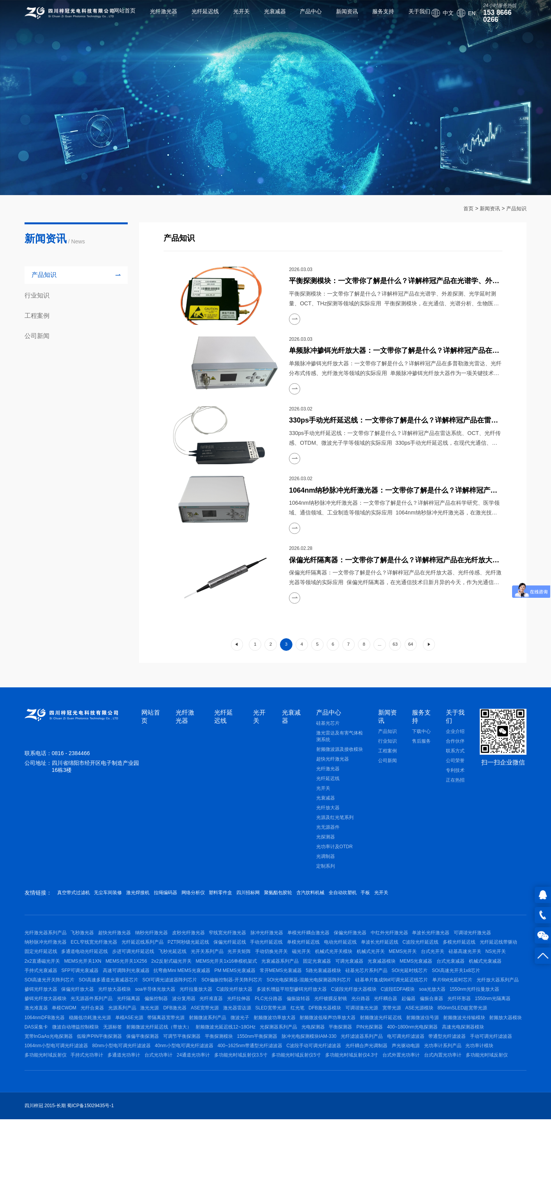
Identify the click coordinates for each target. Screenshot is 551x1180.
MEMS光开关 (121, 980)
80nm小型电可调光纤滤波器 (383, 1104)
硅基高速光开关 (192, 980)
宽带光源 (488, 1054)
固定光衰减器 (84, 992)
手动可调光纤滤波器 (252, 1104)
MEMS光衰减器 (196, 992)
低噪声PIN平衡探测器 (313, 1091)
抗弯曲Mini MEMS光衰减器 (470, 992)
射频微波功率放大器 (396, 1067)
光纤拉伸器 (214, 1042)
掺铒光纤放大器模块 (449, 1030)
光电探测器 (36, 1091)
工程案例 (387, 760)
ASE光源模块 (39, 1067)
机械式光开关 (84, 980)
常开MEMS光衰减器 (95, 1005)
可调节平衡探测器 (404, 1091)
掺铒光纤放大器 (384, 1017)
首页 (464, 208)
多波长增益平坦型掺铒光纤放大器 (194, 1030)
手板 (454, 901)
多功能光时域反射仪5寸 (153, 1129)
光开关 (232, 17)
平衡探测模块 (445, 1091)
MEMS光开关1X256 (357, 980)
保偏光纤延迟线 (293, 955)
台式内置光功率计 (312, 1129)
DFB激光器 (241, 1054)
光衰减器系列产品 (43, 992)
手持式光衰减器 (315, 992)
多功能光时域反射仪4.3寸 (212, 1129)
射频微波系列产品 (320, 1067)
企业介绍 (455, 740)
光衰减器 (265, 17)
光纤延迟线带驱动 (129, 968)
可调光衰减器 (121, 992)
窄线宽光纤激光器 (249, 943)
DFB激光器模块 (413, 1054)
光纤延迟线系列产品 (197, 955)
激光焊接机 (159, 901)
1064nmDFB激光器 (140, 1067)
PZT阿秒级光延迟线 (247, 955)
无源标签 (305, 1079)
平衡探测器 (68, 1091)
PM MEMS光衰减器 (45, 1005)
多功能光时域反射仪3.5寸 (93, 1129)
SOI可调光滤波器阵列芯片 (475, 1005)
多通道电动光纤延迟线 (221, 968)
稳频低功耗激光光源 (189, 1067)
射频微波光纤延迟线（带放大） (356, 1079)
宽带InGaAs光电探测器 (258, 1091)
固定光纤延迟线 (173, 968)
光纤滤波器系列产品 (109, 1104)
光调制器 (325, 865)
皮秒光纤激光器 (206, 943)
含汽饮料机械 (382, 901)
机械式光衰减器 (274, 992)
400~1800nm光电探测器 (148, 1091)
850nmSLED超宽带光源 (86, 1067)
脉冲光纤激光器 (293, 943)
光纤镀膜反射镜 (319, 1042)
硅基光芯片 (328, 732)
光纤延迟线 (195, 17)
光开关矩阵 (393, 968)
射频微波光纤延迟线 (46, 1079)
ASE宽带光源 (275, 1054)
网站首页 (115, 17)
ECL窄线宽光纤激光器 (144, 955)
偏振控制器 (118, 1042)
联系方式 (455, 760)
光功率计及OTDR (334, 855)
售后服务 (421, 750)
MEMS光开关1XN (308, 980)
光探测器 (325, 846)
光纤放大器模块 (467, 1017)
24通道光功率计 (41, 1129)
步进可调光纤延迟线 (274, 968)
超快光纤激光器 (332, 768)
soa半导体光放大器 (45, 1030)
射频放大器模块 (183, 1079)
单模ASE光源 (233, 1067)
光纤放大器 (328, 816)
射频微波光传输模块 (137, 1079)
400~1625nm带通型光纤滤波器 (57, 1116)
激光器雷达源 (312, 1054)
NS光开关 (227, 980)
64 (417, 649)
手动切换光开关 (430, 968)
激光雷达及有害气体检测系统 (339, 745)
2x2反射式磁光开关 (406, 980)
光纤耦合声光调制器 (182, 1116)
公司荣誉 (455, 769)
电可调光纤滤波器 (157, 1104)
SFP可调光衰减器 (359, 992)
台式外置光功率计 (266, 1129)
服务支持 (374, 17)
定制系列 (325, 875)
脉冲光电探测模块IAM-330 (52, 1104)
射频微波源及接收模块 (339, 758)
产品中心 (301, 17)
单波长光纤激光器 (475, 943)
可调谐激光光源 (454, 1054)
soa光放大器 (348, 1030)
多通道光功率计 (439, 1116)
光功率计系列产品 (267, 1116)
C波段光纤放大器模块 (260, 1030)
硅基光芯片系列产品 (190, 1005)
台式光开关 (155, 980)
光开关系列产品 (356, 968)
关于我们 (410, 17)
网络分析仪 (230, 901)
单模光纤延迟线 (375, 955)
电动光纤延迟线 (417, 955)
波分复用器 (150, 1042)
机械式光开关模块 (43, 980)
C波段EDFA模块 (309, 1030)
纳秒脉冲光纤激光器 (91, 955)
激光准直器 (80, 1054)
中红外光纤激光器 (429, 943)
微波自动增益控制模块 (264, 1079)
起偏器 (411, 1042)
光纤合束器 (145, 1054)
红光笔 (381, 1054)
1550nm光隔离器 (42, 1054)
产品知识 (515, 208)
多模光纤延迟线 (85, 968)
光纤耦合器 (383, 1042)
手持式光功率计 (398, 1116)
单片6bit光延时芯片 (289, 1017)
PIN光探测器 (101, 1091)
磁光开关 (464, 968)
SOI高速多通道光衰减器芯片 (409, 1005)
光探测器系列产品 (484, 1079)
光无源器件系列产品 (46, 1042)
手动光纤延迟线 (334, 955)
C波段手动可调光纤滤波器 (125, 1116)
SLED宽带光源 (350, 1054)
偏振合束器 (438, 1042)
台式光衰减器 (236, 992)
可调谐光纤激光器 (43, 955)
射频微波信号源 (91, 1079)
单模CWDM (112, 1054)
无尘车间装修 (120, 901)
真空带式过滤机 (76, 901)
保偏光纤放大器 (425, 1017)
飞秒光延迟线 (318, 968)
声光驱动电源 (226, 1116)
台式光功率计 (479, 1116)
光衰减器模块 (158, 992)
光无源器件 (328, 836)
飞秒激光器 (87, 943)
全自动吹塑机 (423, 901)
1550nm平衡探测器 (488, 1091)
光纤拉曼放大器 (89, 1030)
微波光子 (357, 1067)
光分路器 (354, 1042)
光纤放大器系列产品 (338, 1017)
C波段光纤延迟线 (43, 968)
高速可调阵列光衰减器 (410, 992)
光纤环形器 (470, 1042)
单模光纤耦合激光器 (339, 943)
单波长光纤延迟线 (461, 955)
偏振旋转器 (283, 1042)
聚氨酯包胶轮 (340, 901)
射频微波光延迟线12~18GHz (427, 1079)
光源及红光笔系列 (335, 826)
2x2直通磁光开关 (264, 980)
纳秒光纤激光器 (164, 943)
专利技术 (455, 779)
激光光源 (211, 1054)
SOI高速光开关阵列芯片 (346, 1005)
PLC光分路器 (248, 1042)
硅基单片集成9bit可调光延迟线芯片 (223, 1017)
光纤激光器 (154, 17)
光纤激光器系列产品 (46, 943)
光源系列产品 (179, 1054)
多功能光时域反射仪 (352, 1116)
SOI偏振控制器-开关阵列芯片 (55, 1017)
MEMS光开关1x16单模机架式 (465, 980)
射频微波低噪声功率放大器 (454, 1067)
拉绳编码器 (194, 901)
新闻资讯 (338, 17)
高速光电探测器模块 (204, 1091)
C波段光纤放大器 (132, 1030)
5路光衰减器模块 (142, 1005)
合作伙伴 (455, 750)
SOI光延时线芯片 (237, 1005)
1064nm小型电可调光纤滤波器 (313, 1104)
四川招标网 (302, 901)
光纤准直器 (182, 1042)
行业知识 (387, 750)
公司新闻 (387, 769)
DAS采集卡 (220, 1079)
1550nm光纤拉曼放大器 (394, 1030)
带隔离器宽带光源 (274, 1067)
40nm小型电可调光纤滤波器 (450, 1104)
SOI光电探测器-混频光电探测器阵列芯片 (136, 1017)
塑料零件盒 (266, 901)
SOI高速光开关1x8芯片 (288, 1005)
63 (400, 649)
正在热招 (455, 789)
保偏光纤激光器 (385, 943)
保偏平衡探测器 (360, 1091)
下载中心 (421, 740)
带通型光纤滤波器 (203, 1104)
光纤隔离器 (87, 1042)
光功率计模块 (308, 1116)
